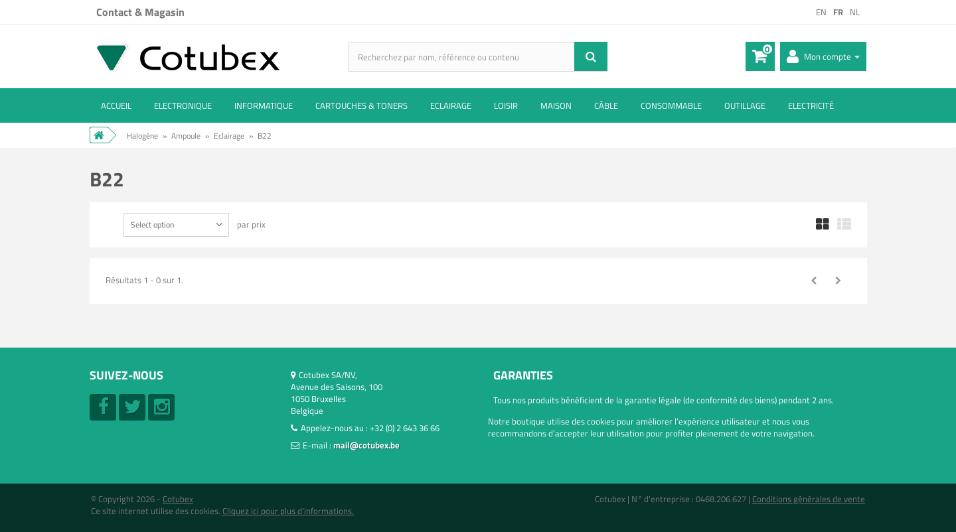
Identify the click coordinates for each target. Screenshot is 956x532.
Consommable (671, 105)
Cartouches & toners (361, 105)
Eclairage (450, 105)
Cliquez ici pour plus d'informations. (288, 510)
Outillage (744, 105)
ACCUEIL (116, 105)
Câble (606, 105)
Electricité (811, 105)
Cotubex (178, 498)
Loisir (506, 105)
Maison (556, 105)
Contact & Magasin (140, 12)
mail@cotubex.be (366, 445)
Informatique (263, 105)
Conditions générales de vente (808, 498)
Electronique (183, 105)
